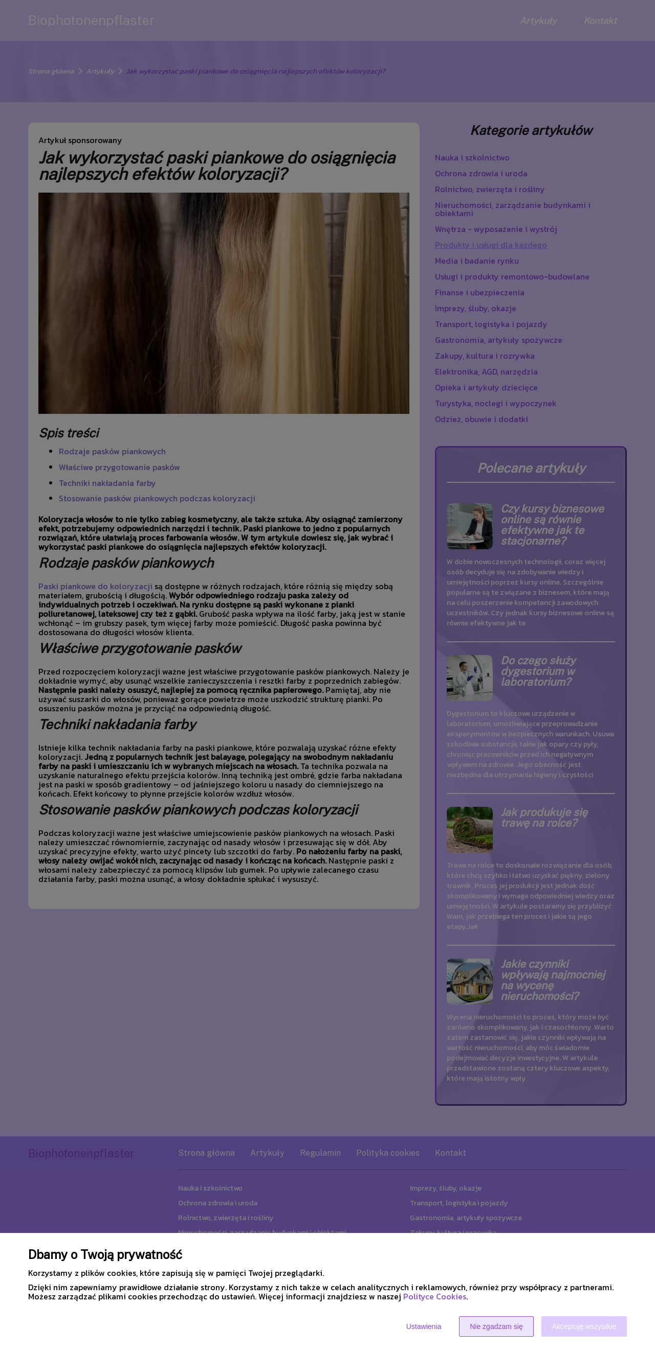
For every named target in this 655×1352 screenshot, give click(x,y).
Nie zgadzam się (496, 1326)
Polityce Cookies (434, 1296)
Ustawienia (423, 1326)
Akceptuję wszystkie (584, 1326)
